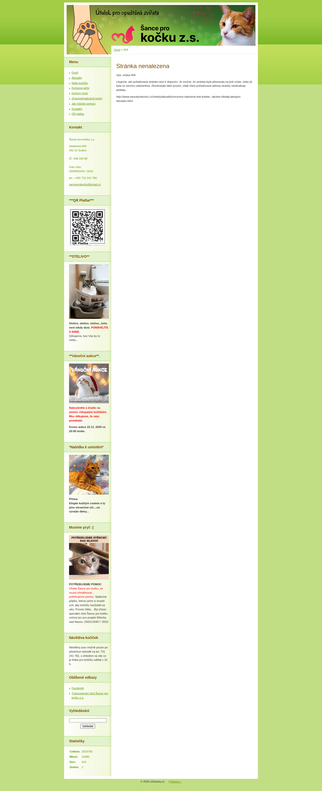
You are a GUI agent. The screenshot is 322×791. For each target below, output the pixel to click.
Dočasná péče (80, 87)
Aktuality (77, 77)
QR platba (78, 113)
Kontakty (77, 108)
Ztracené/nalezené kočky (87, 98)
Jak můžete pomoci (83, 103)
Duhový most (80, 93)
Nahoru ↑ (175, 781)
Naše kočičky (80, 83)
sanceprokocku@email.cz (85, 184)
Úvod (117, 49)
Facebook (78, 688)
